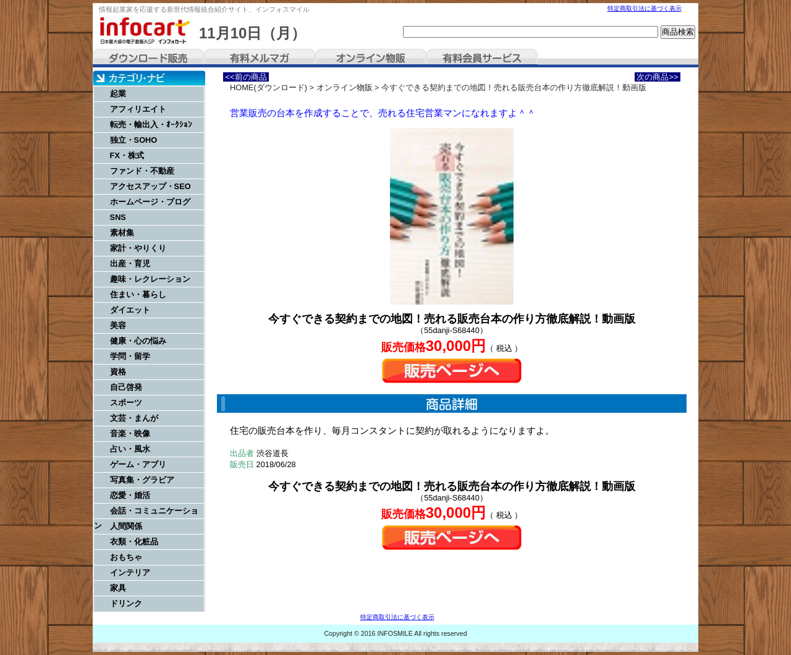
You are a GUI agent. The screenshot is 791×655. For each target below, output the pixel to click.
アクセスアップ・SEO (150, 186)
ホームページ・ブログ (150, 201)
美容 (118, 325)
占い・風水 (130, 449)
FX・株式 (127, 155)
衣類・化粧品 (134, 541)
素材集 (122, 232)
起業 (118, 93)
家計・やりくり (138, 248)
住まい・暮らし (138, 294)
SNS (118, 217)
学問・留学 (130, 356)
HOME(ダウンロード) (268, 87)
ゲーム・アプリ (138, 464)
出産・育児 (130, 263)
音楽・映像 (130, 433)
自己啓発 (126, 387)
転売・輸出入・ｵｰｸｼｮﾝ (151, 124)
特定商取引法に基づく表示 (644, 8)
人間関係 (126, 526)
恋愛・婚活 (130, 495)
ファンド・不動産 (142, 170)
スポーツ (126, 402)
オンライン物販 (370, 58)
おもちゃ (126, 557)
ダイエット (130, 310)
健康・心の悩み (138, 340)
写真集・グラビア (142, 479)
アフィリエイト (138, 109)
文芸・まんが (134, 418)
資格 (118, 371)
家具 (118, 588)
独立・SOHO (134, 140)
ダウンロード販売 (148, 58)
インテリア (130, 572)
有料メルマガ (259, 58)
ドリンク (126, 603)
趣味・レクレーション (150, 279)
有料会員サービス (482, 58)
